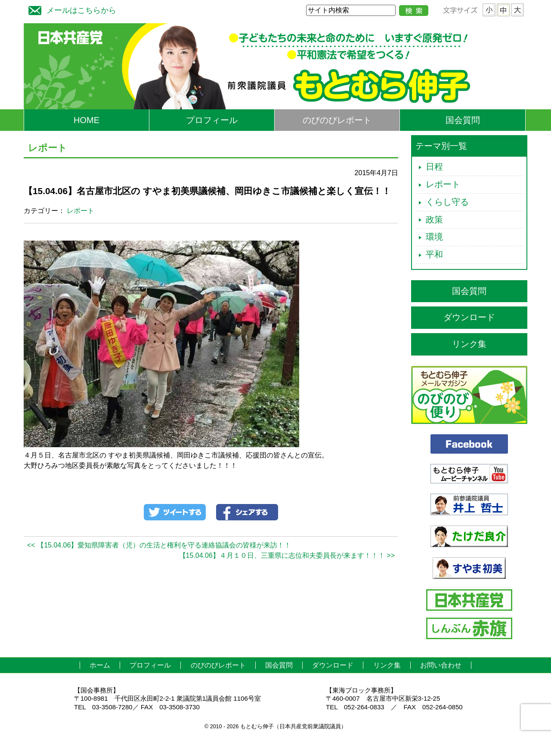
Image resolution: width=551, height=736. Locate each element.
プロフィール (212, 120)
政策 (434, 219)
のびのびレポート (337, 120)
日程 (434, 166)
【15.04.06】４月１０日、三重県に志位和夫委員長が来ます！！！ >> (287, 555)
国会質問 (463, 120)
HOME (86, 120)
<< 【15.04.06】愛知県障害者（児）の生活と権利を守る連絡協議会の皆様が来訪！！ (159, 545)
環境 (434, 236)
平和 (434, 254)
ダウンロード (469, 317)
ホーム (100, 665)
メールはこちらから (70, 9)
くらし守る (447, 202)
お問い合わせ (440, 665)
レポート (80, 210)
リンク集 (469, 344)
